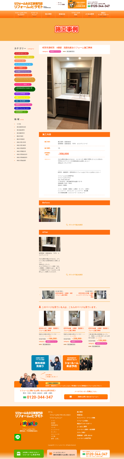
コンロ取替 (21, 68)
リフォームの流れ (82, 421)
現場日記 (80, 415)
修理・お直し (55, 438)
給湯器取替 (21, 112)
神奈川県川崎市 (21, 145)
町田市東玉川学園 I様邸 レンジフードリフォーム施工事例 (85, 295)
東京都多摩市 (21, 130)
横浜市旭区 (20, 136)
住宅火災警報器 (22, 94)
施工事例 (80, 412)
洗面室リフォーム (55, 51)
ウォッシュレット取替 (24, 57)
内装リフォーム (22, 97)
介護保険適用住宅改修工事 (24, 89)
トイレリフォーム (23, 75)
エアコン (20, 60)
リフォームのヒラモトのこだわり (60, 415)
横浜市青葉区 (21, 139)
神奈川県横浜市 (21, 151)
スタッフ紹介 (81, 432)
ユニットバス (55, 434)
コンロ (53, 427)
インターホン (21, 53)
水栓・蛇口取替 (22, 101)
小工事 (53, 436)
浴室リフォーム (22, 108)
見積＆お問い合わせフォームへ (88, 397)
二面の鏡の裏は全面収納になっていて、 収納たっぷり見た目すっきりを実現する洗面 (99, 336)
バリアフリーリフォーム (24, 80)
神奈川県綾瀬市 (21, 160)
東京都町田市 (71, 51)
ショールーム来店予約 (84, 438)
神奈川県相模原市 (22, 157)
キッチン (54, 432)
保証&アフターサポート (84, 423)
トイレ (53, 420)
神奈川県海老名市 (22, 154)
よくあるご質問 (82, 426)
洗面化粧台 (54, 425)
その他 (19, 124)
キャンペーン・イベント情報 (86, 418)
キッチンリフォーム (24, 64)
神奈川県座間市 (21, 148)
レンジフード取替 (23, 84)
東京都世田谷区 (21, 127)
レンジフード (55, 429)
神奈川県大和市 (21, 142)
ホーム (50, 412)
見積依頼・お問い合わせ (84, 435)
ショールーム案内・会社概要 (86, 429)
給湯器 (53, 423)
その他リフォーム (23, 71)
